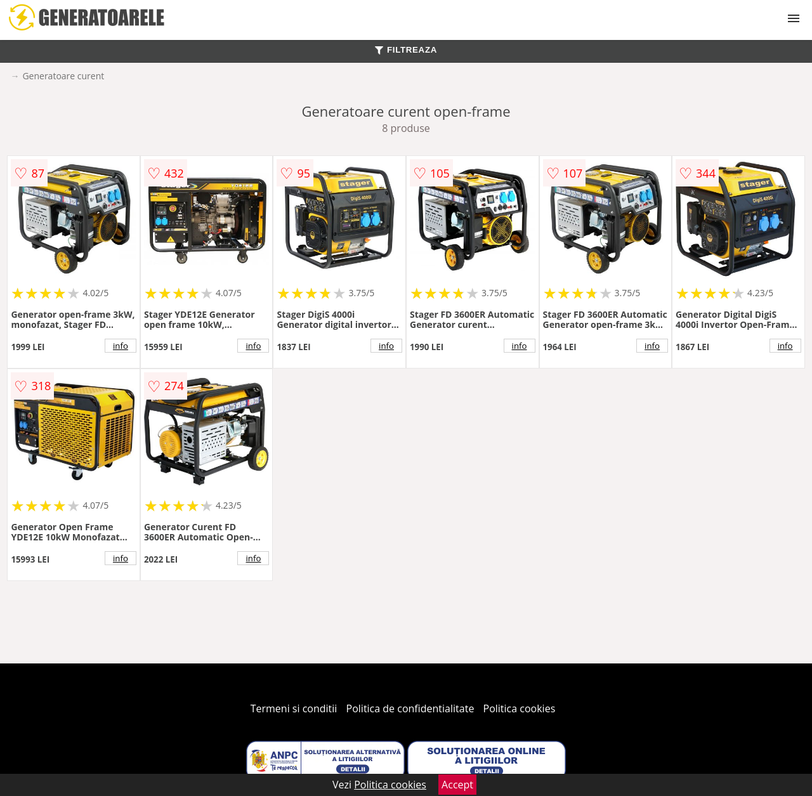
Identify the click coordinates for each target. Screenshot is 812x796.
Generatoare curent (63, 76)
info (120, 345)
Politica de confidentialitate (410, 708)
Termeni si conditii (294, 708)
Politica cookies (519, 708)
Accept (457, 785)
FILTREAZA (406, 50)
